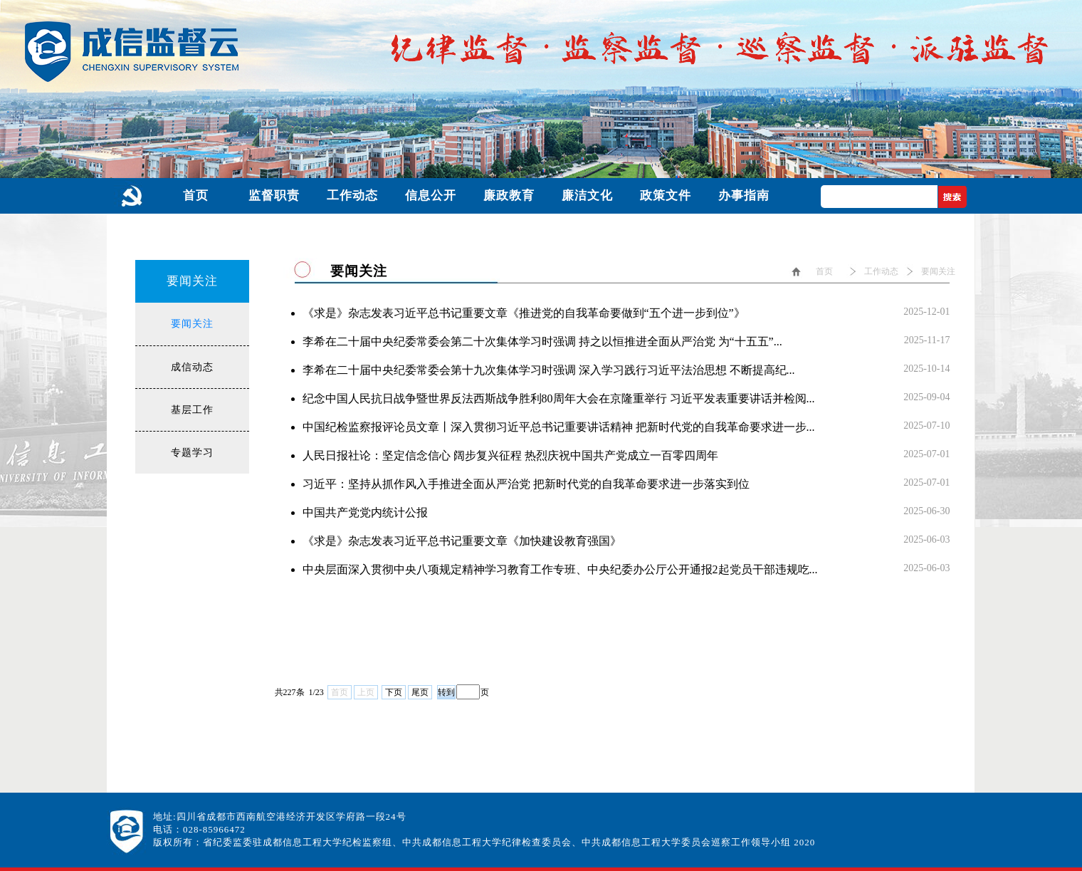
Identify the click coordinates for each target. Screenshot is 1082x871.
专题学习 (192, 452)
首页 (824, 271)
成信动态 (192, 367)
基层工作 (192, 410)
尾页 (420, 692)
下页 (393, 692)
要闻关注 (192, 323)
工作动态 (881, 271)
